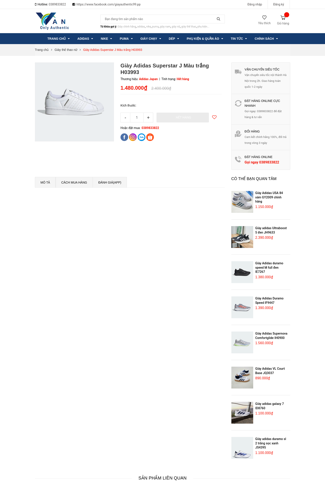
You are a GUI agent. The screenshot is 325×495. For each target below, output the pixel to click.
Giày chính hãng (126, 26)
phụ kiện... (203, 26)
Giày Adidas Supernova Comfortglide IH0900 (271, 336)
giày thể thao (188, 26)
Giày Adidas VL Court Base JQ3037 (270, 371)
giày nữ (176, 26)
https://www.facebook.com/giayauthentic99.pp (109, 4)
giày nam (165, 26)
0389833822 (57, 4)
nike (148, 26)
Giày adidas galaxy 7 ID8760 (269, 406)
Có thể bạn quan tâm (254, 179)
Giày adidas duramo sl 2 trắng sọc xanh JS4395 (270, 443)
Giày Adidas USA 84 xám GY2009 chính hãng (269, 197)
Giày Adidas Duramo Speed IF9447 (269, 300)
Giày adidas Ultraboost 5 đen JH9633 (271, 230)
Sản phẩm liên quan (162, 478)
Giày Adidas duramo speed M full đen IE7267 (269, 267)
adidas (141, 26)
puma (155, 26)
